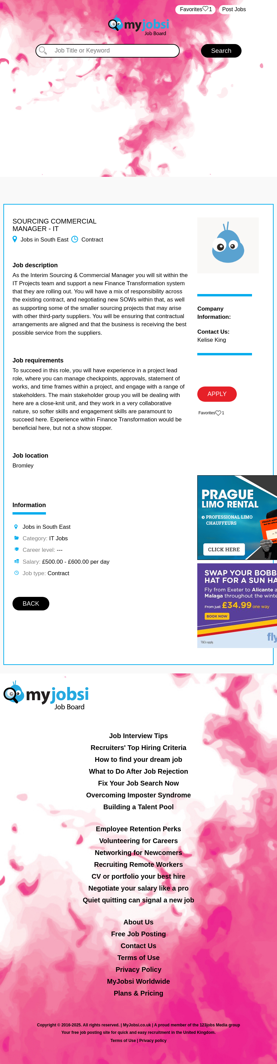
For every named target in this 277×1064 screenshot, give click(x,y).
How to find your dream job (138, 759)
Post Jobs (234, 9)
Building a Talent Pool (138, 807)
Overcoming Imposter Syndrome (138, 795)
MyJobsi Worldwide (138, 981)
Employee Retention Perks (138, 829)
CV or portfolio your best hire (138, 876)
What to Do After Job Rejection (138, 771)
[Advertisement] (138, 112)
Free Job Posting (138, 934)
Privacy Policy (138, 969)
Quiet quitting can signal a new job (138, 900)
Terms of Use (138, 957)
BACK (31, 603)
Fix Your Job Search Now (138, 783)
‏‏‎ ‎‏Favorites (195, 10)
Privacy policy (153, 1040)
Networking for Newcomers (138, 852)
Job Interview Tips (138, 735)
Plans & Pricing (138, 993)
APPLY (217, 394)
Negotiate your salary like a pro (139, 888)
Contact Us (138, 946)
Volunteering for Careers (138, 840)
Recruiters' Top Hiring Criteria (138, 747)
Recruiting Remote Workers (138, 864)
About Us (139, 922)
